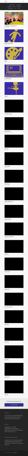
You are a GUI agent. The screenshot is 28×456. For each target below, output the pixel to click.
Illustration (10, 6)
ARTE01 (15, 452)
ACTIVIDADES (12, 4)
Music (14, 6)
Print (15, 8)
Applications (18, 4)
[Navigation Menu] (22, 1)
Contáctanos (14, 404)
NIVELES (18, 6)
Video (19, 8)
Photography (10, 8)
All (7, 4)
